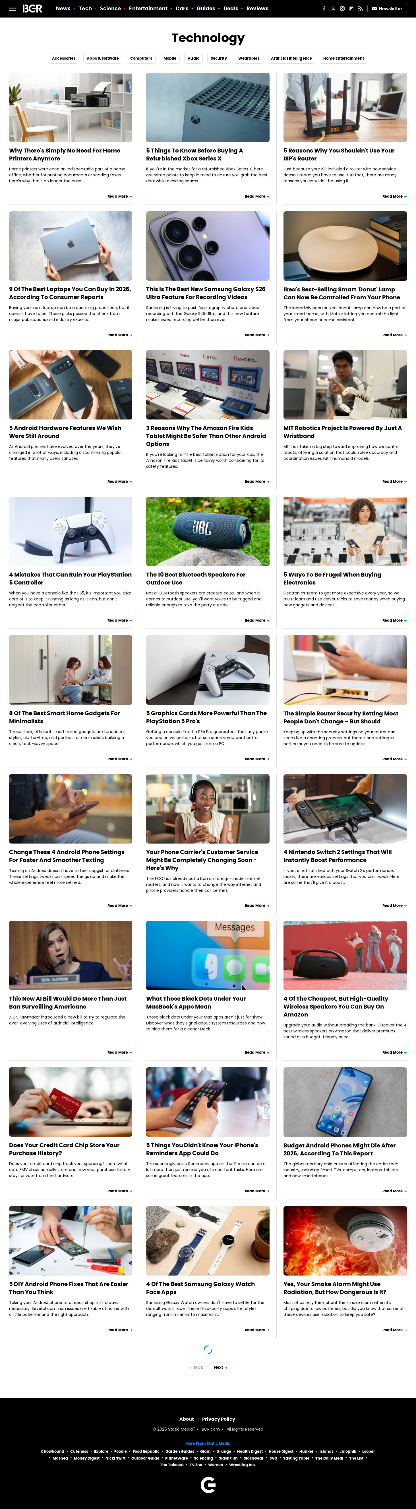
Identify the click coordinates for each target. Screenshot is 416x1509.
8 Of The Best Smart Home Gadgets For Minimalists (64, 717)
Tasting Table (296, 1458)
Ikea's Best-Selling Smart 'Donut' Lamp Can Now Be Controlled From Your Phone (341, 293)
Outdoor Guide (145, 1458)
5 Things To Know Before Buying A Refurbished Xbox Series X (194, 154)
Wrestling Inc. (242, 1464)
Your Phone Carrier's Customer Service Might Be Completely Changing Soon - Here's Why (202, 860)
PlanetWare (176, 1458)
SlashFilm (228, 1458)
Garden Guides (179, 1451)
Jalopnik (348, 1451)
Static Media (180, 1429)
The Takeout (172, 1464)
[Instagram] (342, 8)
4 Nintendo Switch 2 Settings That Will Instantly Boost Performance (337, 856)
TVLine (196, 1464)
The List (356, 1458)
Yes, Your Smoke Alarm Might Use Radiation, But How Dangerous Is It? (334, 1288)
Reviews (257, 8)
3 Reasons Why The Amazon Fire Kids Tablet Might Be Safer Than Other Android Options (206, 436)
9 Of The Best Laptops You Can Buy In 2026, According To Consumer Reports (70, 293)
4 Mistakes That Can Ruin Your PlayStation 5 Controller (70, 578)
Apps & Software (103, 58)
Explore (101, 1451)
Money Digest (87, 1458)
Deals (230, 8)
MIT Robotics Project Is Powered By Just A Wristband (342, 432)
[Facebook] (324, 8)
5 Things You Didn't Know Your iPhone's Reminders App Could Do (202, 1149)
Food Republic (146, 1451)
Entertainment (148, 8)
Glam (205, 1451)
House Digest (281, 1451)
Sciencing (203, 1458)
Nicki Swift (115, 1458)
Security (219, 58)
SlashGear (254, 1458)
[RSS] (360, 8)
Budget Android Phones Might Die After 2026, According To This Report (339, 1149)
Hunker (306, 1451)
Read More (117, 196)
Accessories (63, 58)
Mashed (60, 1458)
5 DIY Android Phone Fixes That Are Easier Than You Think (69, 1288)
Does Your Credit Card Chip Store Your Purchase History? (64, 1149)
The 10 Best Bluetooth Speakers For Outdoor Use (196, 578)
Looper (368, 1451)
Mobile (170, 58)
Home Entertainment (343, 58)
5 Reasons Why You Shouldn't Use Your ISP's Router (339, 154)
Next (218, 1367)
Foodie (120, 1451)
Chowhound (52, 1451)
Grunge (224, 1451)
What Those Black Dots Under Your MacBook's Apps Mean (196, 1002)
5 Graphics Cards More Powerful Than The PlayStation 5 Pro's (206, 717)
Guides (206, 8)
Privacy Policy (218, 1419)
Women (215, 1464)
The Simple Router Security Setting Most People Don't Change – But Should (340, 717)
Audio (193, 58)
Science (110, 8)
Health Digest (250, 1451)
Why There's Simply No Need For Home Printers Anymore (64, 154)
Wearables (249, 58)
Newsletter (387, 8)
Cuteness (79, 1451)
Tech (85, 8)
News (63, 8)
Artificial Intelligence (291, 58)
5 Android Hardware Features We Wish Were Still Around (65, 432)
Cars (182, 8)
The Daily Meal (329, 1458)
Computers (141, 58)
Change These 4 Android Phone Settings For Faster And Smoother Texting (67, 856)
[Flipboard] (351, 8)
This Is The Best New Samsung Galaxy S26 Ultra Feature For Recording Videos (206, 293)
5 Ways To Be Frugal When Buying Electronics (332, 578)
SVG (273, 1458)
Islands (327, 1451)
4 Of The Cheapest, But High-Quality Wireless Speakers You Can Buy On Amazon (335, 1006)
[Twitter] (333, 8)
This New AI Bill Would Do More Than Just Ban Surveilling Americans (68, 1002)
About (186, 1419)
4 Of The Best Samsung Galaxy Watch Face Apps (200, 1288)
